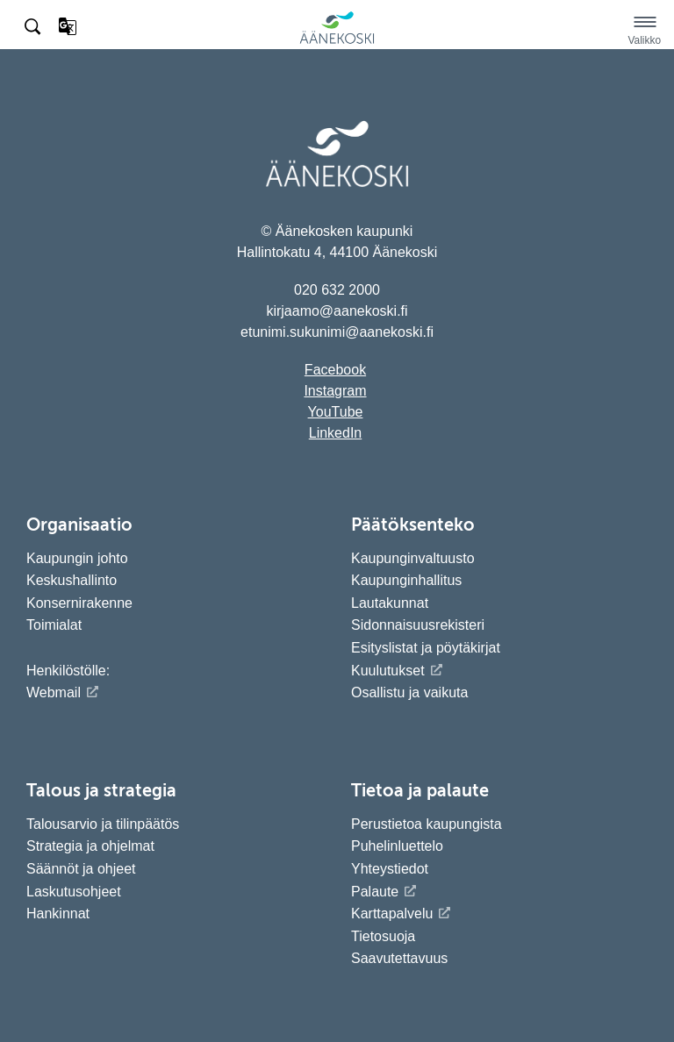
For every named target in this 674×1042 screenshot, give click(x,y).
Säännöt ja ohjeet (81, 868)
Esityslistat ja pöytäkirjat (425, 647)
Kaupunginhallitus (406, 580)
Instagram (335, 390)
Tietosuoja (383, 936)
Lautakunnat (389, 603)
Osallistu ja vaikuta (409, 692)
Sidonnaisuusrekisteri (417, 624)
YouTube (335, 411)
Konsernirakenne (79, 603)
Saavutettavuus (399, 958)
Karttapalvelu (392, 913)
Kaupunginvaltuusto (413, 558)
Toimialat (54, 624)
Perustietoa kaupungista (426, 824)
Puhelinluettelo (397, 846)
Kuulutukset (388, 670)
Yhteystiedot (389, 868)
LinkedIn (335, 432)
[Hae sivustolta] (34, 27)
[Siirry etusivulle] (337, 40)
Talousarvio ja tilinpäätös (102, 824)
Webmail (53, 692)
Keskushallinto (71, 580)
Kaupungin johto (77, 558)
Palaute (374, 891)
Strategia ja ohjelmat (90, 846)
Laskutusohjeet (73, 891)
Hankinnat (60, 913)
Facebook (335, 369)
